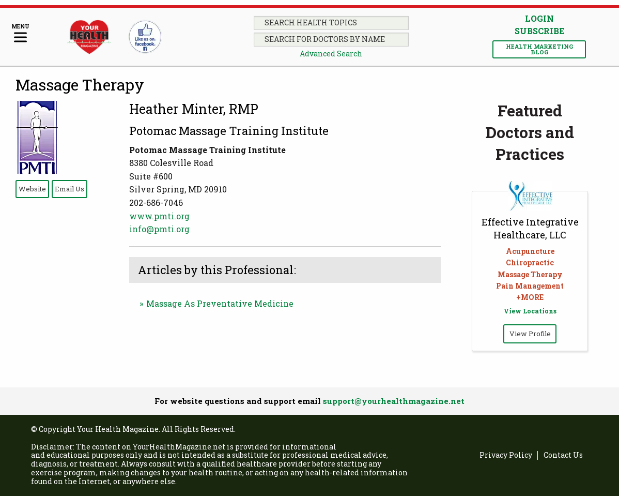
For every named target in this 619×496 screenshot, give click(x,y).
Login (539, 18)
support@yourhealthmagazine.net (394, 401)
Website (32, 188)
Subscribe (539, 31)
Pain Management (530, 286)
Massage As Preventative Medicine (219, 303)
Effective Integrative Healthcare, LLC (530, 228)
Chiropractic (530, 262)
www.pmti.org (159, 216)
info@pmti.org (159, 228)
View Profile (530, 333)
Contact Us (563, 455)
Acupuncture (530, 251)
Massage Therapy (80, 84)
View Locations (530, 311)
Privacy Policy (505, 455)
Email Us (69, 188)
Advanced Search (331, 53)
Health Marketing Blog (539, 49)
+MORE (530, 297)
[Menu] (20, 34)
